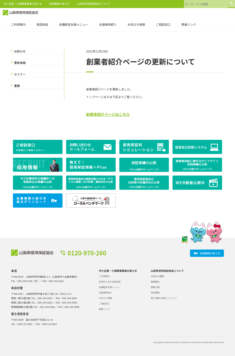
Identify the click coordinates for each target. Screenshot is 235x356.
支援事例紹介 (108, 24)
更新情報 (20, 63)
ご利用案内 (18, 24)
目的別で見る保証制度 (110, 281)
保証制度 (42, 24)
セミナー (20, 74)
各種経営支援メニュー (73, 24)
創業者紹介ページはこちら (108, 114)
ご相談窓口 (163, 24)
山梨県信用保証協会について (93, 3)
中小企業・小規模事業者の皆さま (23, 3)
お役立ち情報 (136, 24)
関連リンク (188, 24)
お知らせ (20, 51)
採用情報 (155, 292)
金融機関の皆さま (59, 3)
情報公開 (155, 287)
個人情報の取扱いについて (164, 297)
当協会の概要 (157, 276)
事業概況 (155, 281)
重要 (17, 85)
